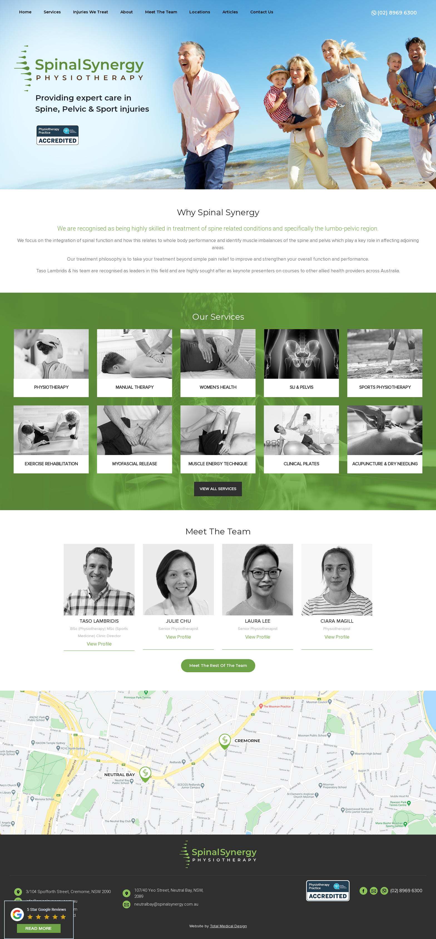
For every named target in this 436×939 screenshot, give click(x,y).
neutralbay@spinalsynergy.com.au (166, 904)
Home (25, 11)
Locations (199, 11)
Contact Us (261, 11)
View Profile (99, 644)
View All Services (218, 488)
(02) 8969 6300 (394, 13)
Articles (230, 11)
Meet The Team (161, 11)
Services (52, 11)
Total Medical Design (228, 926)
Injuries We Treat (90, 11)
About (126, 11)
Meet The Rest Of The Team (218, 665)
